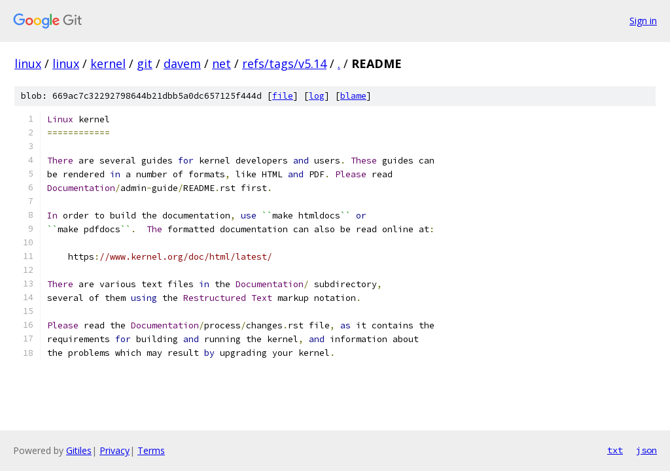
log (317, 95)
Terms (151, 450)
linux (27, 63)
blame (353, 95)
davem (182, 63)
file (282, 95)
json (646, 450)
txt (615, 450)
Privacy (114, 450)
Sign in (643, 20)
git (144, 63)
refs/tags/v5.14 (284, 63)
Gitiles (79, 450)
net (221, 63)
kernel (108, 63)
